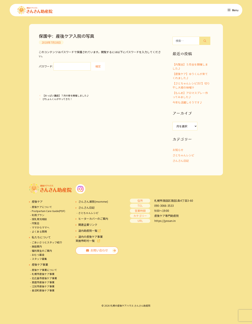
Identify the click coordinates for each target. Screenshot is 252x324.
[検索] (204, 42)
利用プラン (38, 216)
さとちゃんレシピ (183, 156)
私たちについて (41, 238)
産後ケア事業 (40, 266)
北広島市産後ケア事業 (44, 279)
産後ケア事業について (44, 271)
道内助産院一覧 (89, 232)
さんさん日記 (181, 162)
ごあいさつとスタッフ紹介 (47, 243)
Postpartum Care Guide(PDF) (48, 212)
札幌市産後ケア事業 (43, 275)
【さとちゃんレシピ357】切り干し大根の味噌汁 (191, 86)
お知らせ (178, 151)
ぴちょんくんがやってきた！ (57, 100)
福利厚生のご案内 (42, 251)
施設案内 (37, 247)
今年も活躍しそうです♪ (187, 103)
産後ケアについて (42, 208)
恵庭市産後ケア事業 (43, 283)
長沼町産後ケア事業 (43, 291)
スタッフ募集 (39, 260)
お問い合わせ (97, 251)
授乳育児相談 (39, 220)
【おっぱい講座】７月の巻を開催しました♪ (65, 96)
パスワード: (65, 67)
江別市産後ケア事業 (43, 287)
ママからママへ (40, 228)
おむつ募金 (38, 256)
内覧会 (35, 224)
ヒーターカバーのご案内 (93, 220)
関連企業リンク (87, 226)
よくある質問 (39, 232)
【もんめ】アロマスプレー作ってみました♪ (190, 96)
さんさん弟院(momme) (93, 203)
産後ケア (37, 203)
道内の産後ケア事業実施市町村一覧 (89, 240)
